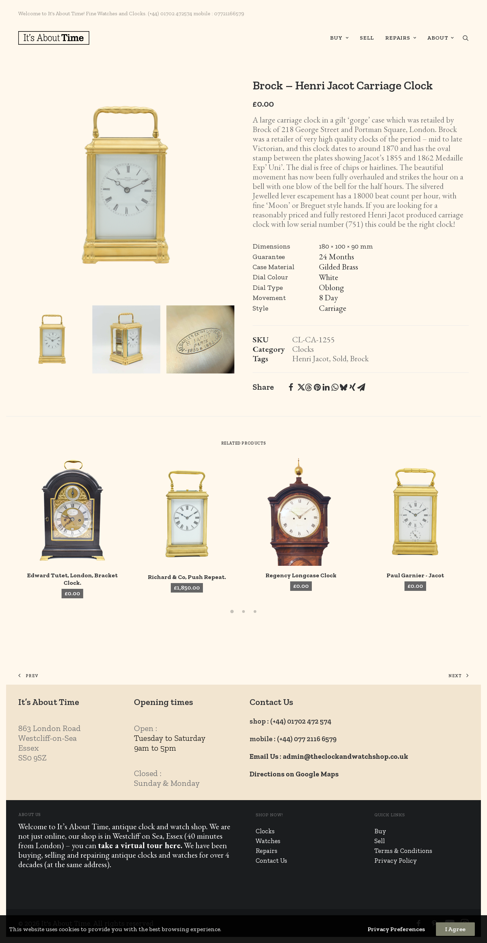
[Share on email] (361, 387)
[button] (466, 38)
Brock (359, 358)
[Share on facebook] (291, 387)
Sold (339, 358)
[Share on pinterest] (317, 387)
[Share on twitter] (300, 387)
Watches (268, 841)
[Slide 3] (200, 339)
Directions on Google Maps (294, 774)
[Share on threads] (308, 387)
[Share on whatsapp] (335, 387)
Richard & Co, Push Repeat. (187, 577)
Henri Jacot (310, 358)
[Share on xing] (352, 387)
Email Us (264, 756)
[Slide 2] (126, 339)
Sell (367, 38)
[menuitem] (339, 38)
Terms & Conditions (403, 851)
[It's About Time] (53, 38)
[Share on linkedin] (326, 387)
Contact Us (271, 860)
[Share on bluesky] (344, 387)
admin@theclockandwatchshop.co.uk (345, 756)
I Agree (455, 929)
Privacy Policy (395, 860)
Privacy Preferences (396, 929)
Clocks (303, 349)
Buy (339, 38)
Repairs (400, 38)
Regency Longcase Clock (301, 575)
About (440, 38)
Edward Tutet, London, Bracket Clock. (72, 579)
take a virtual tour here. (140, 845)
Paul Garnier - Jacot (415, 575)
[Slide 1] (52, 339)
